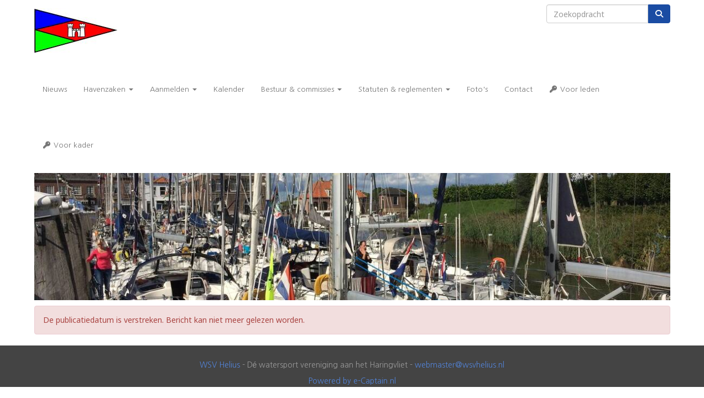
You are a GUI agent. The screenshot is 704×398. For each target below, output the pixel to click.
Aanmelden (173, 89)
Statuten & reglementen (404, 89)
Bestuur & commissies (301, 89)
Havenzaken (108, 89)
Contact (518, 89)
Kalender (228, 89)
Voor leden (574, 89)
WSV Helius (220, 365)
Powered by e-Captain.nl (352, 381)
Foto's (477, 89)
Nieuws (55, 89)
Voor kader (68, 145)
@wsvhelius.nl (459, 365)
